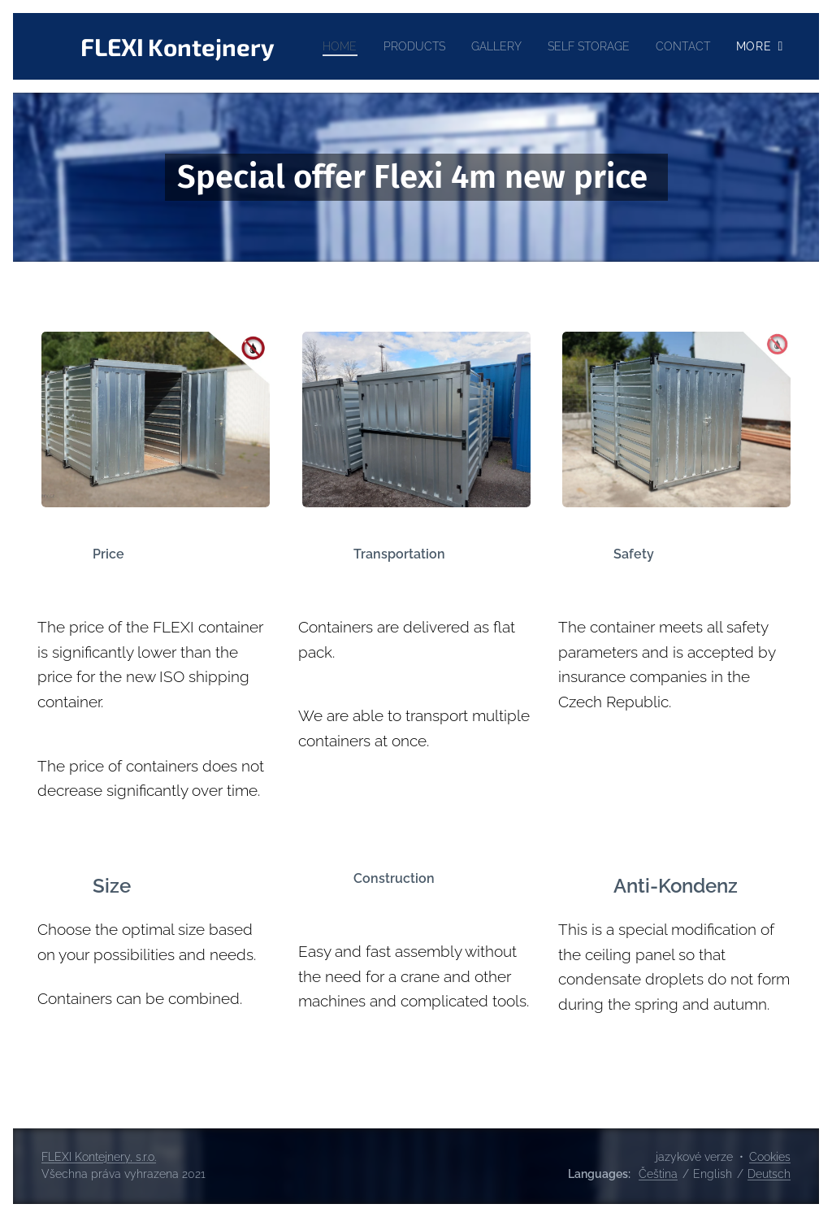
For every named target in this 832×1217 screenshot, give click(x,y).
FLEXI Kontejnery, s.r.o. (98, 1156)
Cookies (770, 1156)
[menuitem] (401, 46)
